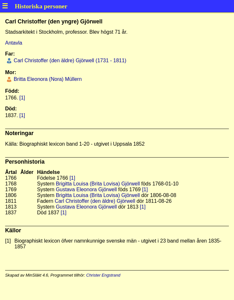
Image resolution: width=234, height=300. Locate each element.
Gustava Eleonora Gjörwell (86, 189)
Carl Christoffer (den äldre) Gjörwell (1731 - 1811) (69, 60)
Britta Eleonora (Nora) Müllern (47, 79)
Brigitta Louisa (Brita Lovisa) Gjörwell (98, 183)
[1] (22, 97)
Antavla (13, 43)
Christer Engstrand (103, 275)
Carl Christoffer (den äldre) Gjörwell (95, 201)
